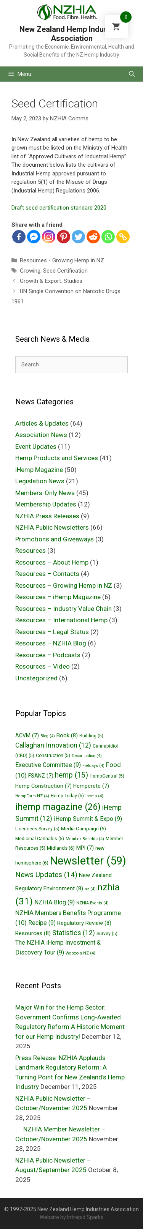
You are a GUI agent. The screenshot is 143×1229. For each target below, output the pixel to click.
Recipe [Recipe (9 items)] (42, 922)
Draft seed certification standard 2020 (58, 207)
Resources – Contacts (47, 573)
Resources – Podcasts (47, 655)
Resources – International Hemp (61, 620)
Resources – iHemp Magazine (58, 597)
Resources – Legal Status (52, 632)
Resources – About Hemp (51, 562)
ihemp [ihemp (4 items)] (94, 796)
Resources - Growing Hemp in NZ (62, 260)
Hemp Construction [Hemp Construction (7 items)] (43, 786)
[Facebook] (19, 236)
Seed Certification (65, 270)
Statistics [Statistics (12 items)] (73, 933)
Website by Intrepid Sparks (71, 1217)
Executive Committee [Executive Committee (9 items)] (48, 764)
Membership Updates (45, 504)
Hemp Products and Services (56, 458)
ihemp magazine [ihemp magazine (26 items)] (58, 806)
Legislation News (39, 481)
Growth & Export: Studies (51, 281)
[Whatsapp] (108, 236)
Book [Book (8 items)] (67, 735)
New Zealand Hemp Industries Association (71, 34)
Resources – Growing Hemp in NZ (63, 585)
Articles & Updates (42, 423)
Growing (30, 270)
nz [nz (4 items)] (90, 889)
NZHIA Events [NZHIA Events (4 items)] (92, 903)
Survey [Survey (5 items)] (106, 933)
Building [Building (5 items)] (91, 735)
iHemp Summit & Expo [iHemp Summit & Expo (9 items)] (88, 818)
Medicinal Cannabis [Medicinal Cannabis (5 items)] (39, 838)
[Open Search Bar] (132, 74)
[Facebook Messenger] (33, 236)
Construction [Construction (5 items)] (53, 755)
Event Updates (35, 446)
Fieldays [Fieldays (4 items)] (93, 765)
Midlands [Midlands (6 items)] (61, 848)
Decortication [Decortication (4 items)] (87, 755)
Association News (41, 435)
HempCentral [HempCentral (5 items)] (107, 776)
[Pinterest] (63, 236)
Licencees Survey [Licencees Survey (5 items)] (37, 828)
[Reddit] (93, 236)
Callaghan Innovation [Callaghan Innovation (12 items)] (53, 745)
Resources (30, 550)
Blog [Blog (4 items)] (47, 736)
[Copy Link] (123, 236)
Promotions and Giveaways (54, 539)
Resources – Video (42, 666)
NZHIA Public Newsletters (52, 527)
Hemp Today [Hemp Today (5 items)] (67, 795)
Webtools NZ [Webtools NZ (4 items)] (80, 953)
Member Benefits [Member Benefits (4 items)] (85, 838)
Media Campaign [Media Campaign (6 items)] (83, 828)
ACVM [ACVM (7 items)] (27, 735)
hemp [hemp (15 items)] (71, 775)
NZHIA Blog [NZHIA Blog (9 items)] (54, 902)
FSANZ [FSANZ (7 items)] (40, 776)
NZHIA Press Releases (47, 516)
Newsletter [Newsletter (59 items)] (88, 860)
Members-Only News (45, 493)
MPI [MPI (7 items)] (85, 848)
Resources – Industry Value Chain (63, 608)
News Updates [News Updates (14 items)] (46, 874)
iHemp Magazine (39, 469)
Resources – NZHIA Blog (50, 643)
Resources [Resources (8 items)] (33, 933)
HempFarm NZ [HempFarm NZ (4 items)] (32, 796)
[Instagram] (48, 236)
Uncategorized (36, 678)
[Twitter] (78, 236)
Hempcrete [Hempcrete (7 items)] (91, 786)
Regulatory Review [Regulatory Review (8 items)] (84, 923)
